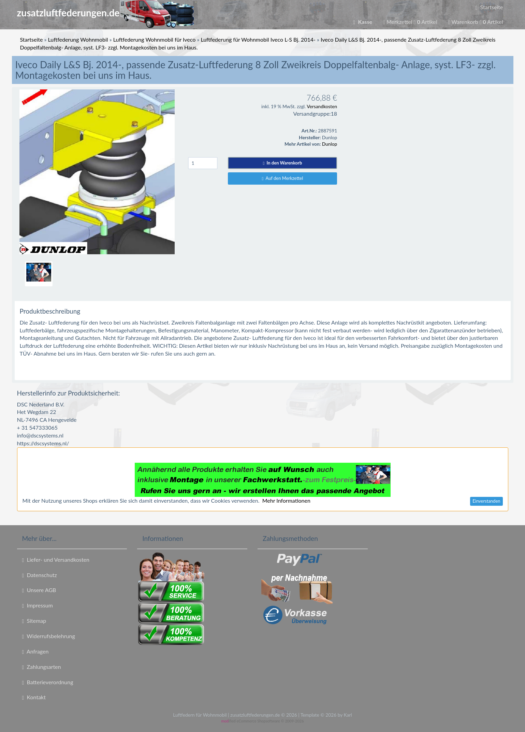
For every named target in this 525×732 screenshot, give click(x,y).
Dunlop (329, 144)
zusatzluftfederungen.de (105, 12)
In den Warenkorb (282, 163)
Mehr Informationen (286, 500)
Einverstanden (486, 501)
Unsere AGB (39, 590)
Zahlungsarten (41, 666)
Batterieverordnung (47, 682)
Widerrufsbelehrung (48, 636)
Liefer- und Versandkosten (55, 559)
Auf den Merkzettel (282, 178)
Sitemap (34, 620)
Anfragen (35, 651)
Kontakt (34, 697)
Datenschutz (39, 575)
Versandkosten (322, 106)
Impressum (37, 605)
